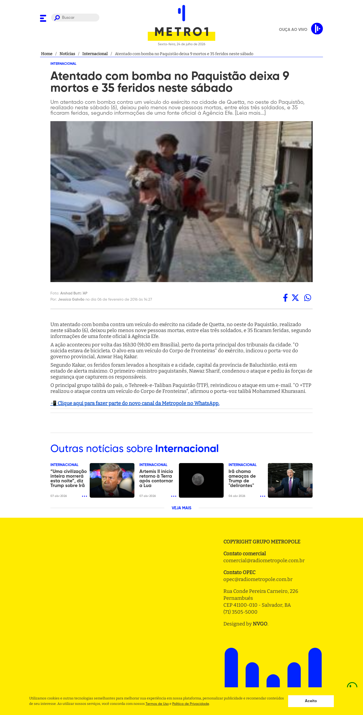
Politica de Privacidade (190, 704)
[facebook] (285, 297)
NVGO (260, 624)
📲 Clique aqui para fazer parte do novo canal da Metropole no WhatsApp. (134, 403)
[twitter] (295, 297)
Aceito (311, 701)
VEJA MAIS (181, 508)
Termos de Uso (157, 704)
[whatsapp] (308, 297)
